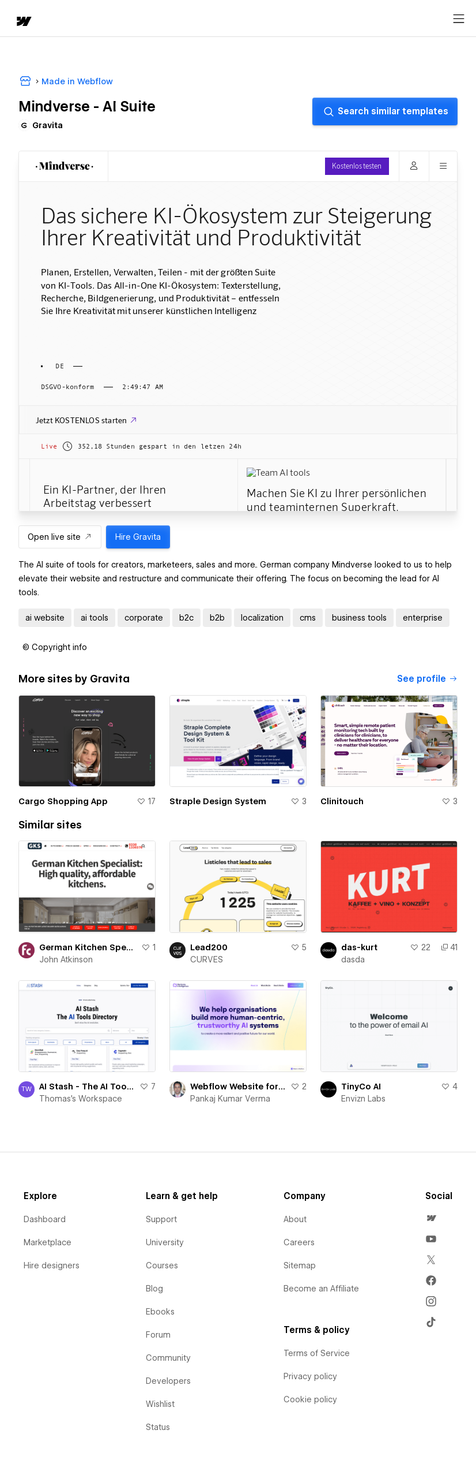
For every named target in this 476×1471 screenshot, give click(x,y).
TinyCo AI (361, 1086)
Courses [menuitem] (162, 1265)
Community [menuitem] (168, 1357)
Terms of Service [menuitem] (317, 1353)
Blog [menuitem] (154, 1288)
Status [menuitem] (158, 1427)
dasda (353, 959)
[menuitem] (431, 1218)
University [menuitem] (165, 1242)
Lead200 (209, 947)
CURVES (206, 959)
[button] (54, 647)
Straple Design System (217, 801)
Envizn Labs (363, 1098)
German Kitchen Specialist (88, 947)
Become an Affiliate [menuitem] (321, 1288)
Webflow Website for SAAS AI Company (238, 1086)
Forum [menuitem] (158, 1334)
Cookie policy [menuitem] (310, 1399)
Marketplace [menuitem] (47, 1242)
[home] (23, 22)
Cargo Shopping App (63, 801)
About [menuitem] (295, 1219)
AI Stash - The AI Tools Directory (87, 1086)
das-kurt (359, 947)
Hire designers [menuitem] (52, 1265)
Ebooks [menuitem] (160, 1311)
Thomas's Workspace (80, 1098)
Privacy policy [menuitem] (310, 1376)
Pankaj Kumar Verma (230, 1098)
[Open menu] (458, 19)
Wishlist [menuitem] (160, 1404)
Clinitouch (342, 801)
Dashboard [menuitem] (45, 1219)
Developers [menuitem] (168, 1381)
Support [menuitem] (161, 1219)
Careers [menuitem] (299, 1242)
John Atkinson (66, 959)
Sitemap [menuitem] (300, 1265)
